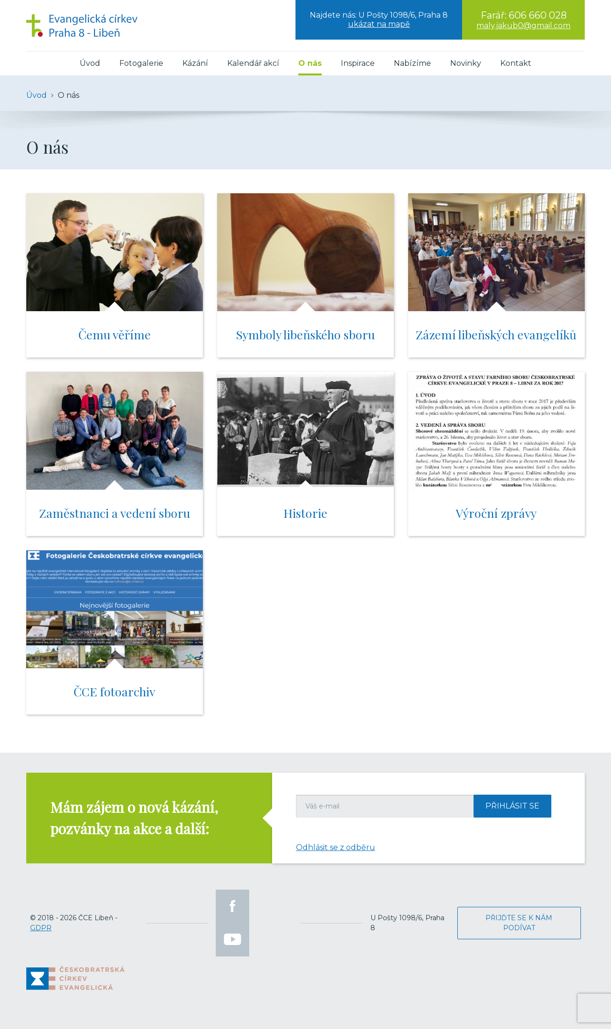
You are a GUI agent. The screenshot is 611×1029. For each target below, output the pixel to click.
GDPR (41, 928)
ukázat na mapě (379, 24)
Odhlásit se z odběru (335, 847)
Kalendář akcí (253, 63)
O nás (310, 63)
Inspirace (358, 63)
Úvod (90, 63)
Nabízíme (412, 63)
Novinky (465, 63)
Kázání (195, 63)
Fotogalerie (141, 63)
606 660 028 (538, 15)
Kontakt (515, 63)
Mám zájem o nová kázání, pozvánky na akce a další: (134, 818)
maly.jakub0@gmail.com (523, 25)
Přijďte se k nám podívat (518, 923)
